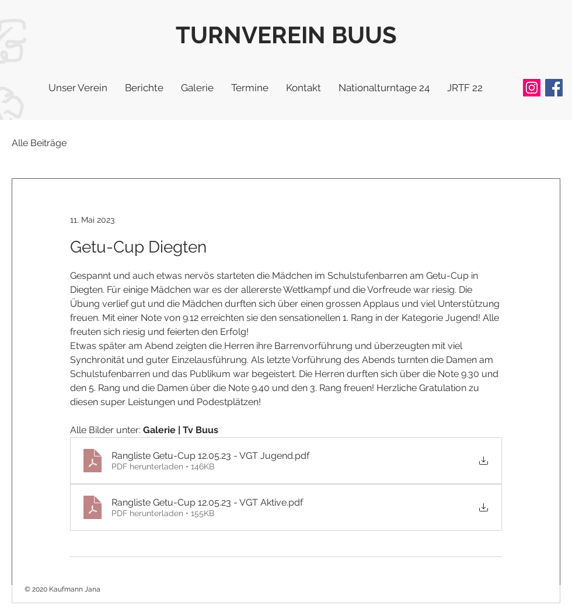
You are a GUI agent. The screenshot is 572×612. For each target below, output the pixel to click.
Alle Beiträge (39, 142)
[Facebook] (554, 87)
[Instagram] (531, 87)
